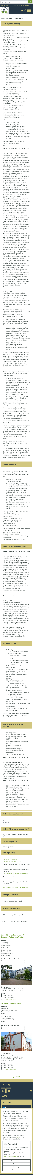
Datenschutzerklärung (11, 1156)
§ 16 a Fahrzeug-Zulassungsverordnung (15, 874)
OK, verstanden (16, 1169)
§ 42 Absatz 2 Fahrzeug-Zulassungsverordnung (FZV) (12, 860)
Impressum (16, 1164)
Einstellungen (16, 1167)
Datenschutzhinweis (16, 1161)
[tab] (16, 547)
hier (18, 1137)
